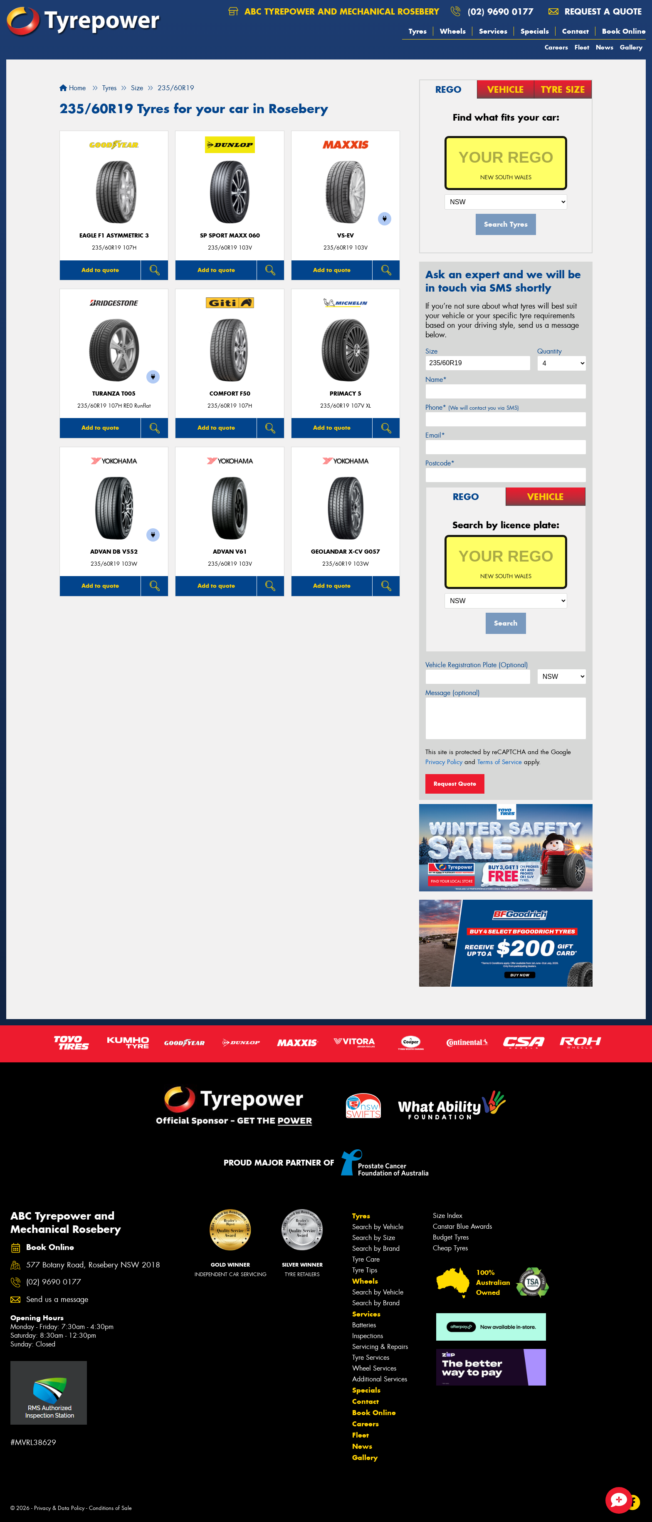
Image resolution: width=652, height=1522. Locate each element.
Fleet (582, 47)
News (604, 47)
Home (72, 88)
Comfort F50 (230, 393)
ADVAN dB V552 (114, 551)
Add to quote (100, 270)
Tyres (418, 31)
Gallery (631, 47)
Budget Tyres (451, 1237)
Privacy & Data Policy (59, 1508)
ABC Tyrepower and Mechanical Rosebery (334, 11)
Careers (556, 47)
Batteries (364, 1325)
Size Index (447, 1215)
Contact (575, 31)
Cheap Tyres (450, 1248)
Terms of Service (499, 762)
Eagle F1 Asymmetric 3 (114, 235)
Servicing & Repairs (380, 1346)
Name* (436, 379)
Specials (535, 31)
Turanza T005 (114, 393)
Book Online (624, 31)
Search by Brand (376, 1248)
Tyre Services (370, 1357)
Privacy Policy (443, 762)
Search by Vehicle (377, 1227)
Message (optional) (452, 692)
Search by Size (373, 1237)
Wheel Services (374, 1368)
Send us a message (57, 1299)
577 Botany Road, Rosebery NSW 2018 (93, 1265)
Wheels (453, 31)
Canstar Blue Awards (462, 1226)
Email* (435, 435)
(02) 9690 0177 (500, 11)
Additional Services (379, 1379)
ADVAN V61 (230, 551)
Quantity (549, 351)
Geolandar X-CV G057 (345, 551)
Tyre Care (366, 1259)
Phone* (472, 407)
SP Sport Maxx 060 (230, 235)
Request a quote (595, 11)
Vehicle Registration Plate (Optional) (476, 665)
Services (493, 31)
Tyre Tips (364, 1270)
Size (431, 351)
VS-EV (345, 235)
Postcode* (439, 463)
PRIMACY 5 (345, 393)
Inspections (367, 1335)
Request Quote (455, 783)
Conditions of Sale (110, 1508)
